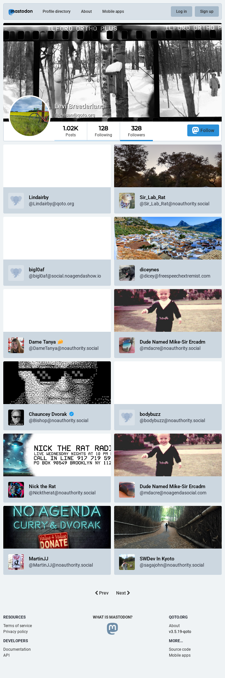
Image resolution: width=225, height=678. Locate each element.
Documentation (17, 649)
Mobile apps (113, 11)
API (6, 655)
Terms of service (17, 625)
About (86, 11)
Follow (203, 130)
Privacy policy (15, 631)
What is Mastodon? (113, 617)
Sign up (207, 11)
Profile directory (57, 11)
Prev (102, 593)
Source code (180, 649)
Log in (181, 11)
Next (123, 593)
